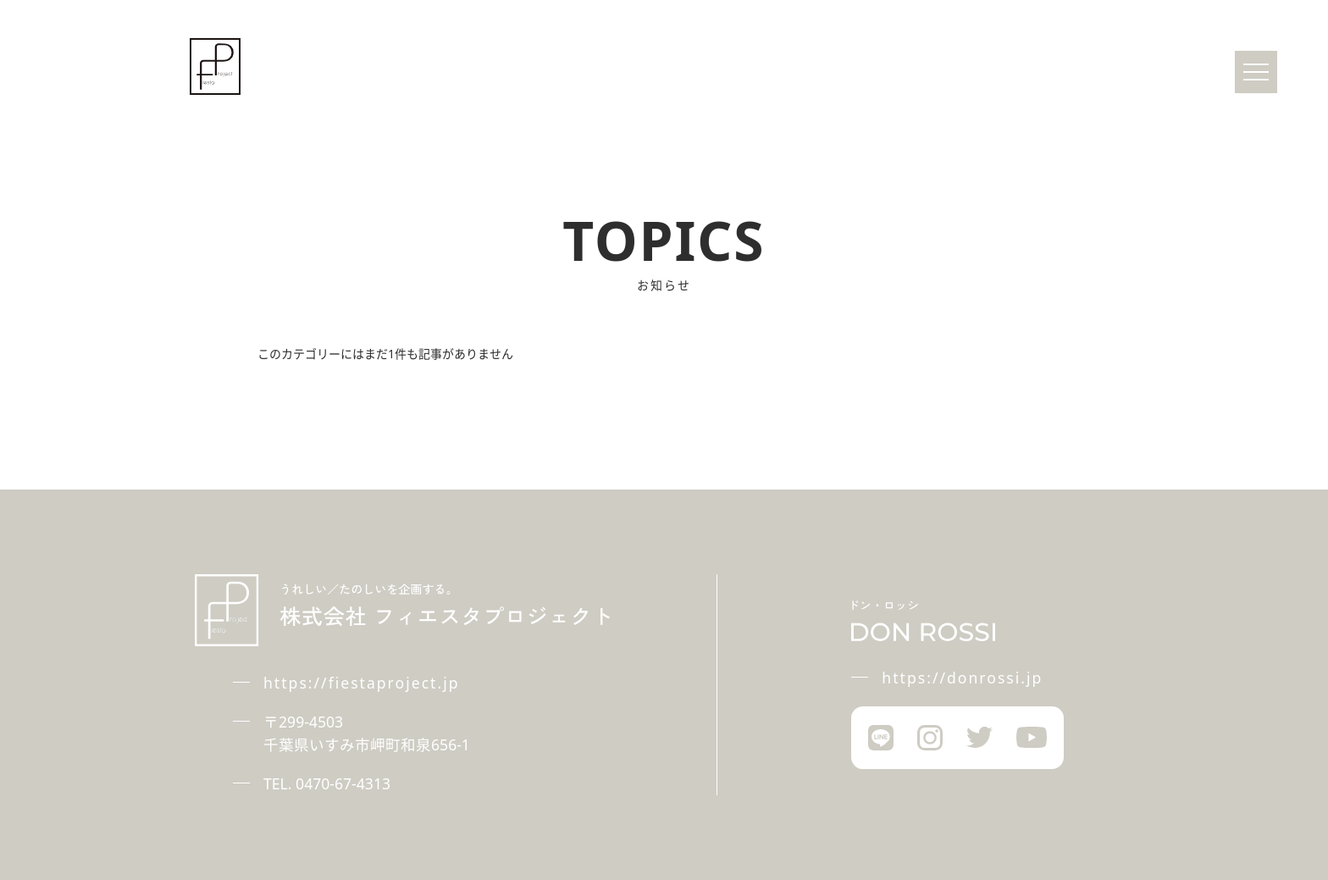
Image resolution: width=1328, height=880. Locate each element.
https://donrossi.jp (962, 677)
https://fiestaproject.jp (361, 682)
